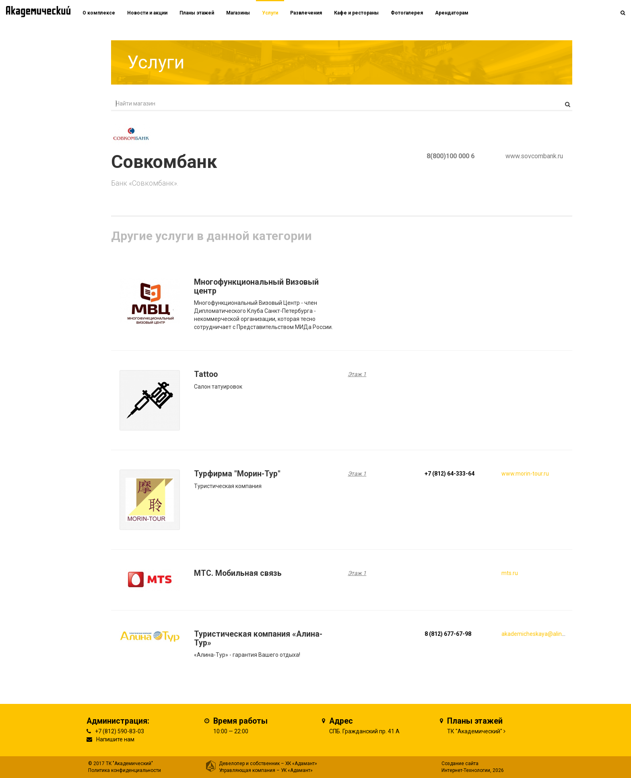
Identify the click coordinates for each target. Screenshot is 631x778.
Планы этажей (196, 13)
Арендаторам (451, 13)
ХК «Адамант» (301, 763)
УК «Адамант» (297, 770)
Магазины (238, 13)
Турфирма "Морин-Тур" (237, 473)
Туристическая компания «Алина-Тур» (258, 638)
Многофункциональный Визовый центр (256, 286)
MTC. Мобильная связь (238, 573)
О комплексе (98, 13)
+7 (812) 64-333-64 (449, 473)
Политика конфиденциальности (124, 770)
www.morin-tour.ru (525, 473)
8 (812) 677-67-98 (448, 634)
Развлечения (306, 13)
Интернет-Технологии (465, 770)
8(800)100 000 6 (450, 156)
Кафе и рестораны (356, 13)
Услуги (270, 13)
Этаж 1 (357, 374)
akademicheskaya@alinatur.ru (539, 634)
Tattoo (206, 374)
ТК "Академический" (474, 731)
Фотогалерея (407, 13)
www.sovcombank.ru (534, 156)
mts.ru (509, 573)
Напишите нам (115, 739)
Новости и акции (147, 13)
